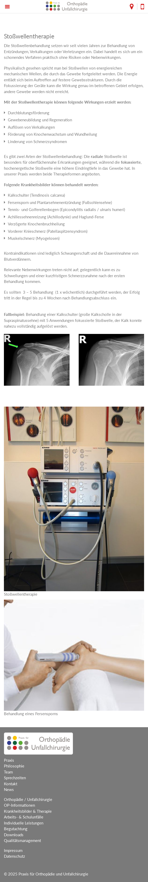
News (9, 789)
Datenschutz (14, 856)
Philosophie (14, 766)
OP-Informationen (19, 805)
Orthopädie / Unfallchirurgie (28, 799)
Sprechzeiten (15, 777)
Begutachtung (15, 828)
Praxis (9, 760)
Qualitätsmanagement (22, 840)
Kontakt (10, 783)
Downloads (13, 834)
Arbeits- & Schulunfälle (23, 817)
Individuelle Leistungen (23, 823)
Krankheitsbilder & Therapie (28, 811)
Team (8, 772)
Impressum (13, 850)
